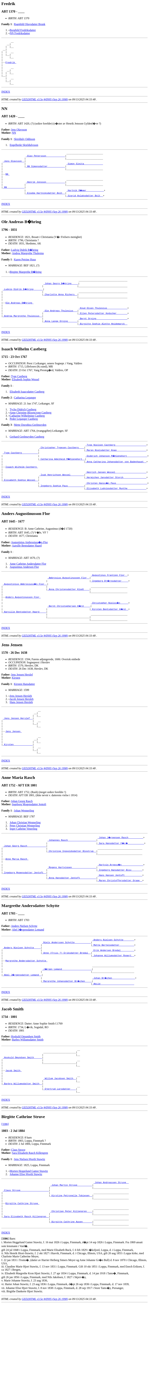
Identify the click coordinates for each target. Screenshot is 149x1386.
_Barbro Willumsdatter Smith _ (22, 1152)
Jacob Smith (13, 1136)
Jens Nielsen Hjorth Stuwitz (29, 1229)
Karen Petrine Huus (25, 276)
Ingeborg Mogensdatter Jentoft (29, 851)
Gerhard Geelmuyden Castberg (27, 461)
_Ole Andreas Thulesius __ (60, 332)
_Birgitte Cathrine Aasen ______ (71, 1300)
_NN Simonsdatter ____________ (45, 178)
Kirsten (16, 715)
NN (14, 141)
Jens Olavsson (19, 138)
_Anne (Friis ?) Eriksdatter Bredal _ (66, 1010)
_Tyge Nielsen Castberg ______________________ (115, 469)
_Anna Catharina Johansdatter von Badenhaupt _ (115, 488)
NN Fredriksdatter (20, 33)
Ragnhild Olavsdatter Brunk (29, 24)
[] (5, 1317)
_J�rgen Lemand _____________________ (67, 1029)
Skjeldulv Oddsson (24, 147)
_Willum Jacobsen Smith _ (59, 1145)
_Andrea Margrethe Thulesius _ (22, 338)
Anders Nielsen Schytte (24, 980)
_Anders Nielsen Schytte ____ (22, 1004)
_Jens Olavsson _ (13, 172)
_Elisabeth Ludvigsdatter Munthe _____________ (115, 520)
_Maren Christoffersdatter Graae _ (120, 934)
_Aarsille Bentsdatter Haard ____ (24, 648)
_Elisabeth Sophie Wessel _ (20, 510)
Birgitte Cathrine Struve (22, 1278)
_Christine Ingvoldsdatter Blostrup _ (71, 900)
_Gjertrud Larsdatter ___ (59, 1158)
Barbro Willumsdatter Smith (27, 1100)
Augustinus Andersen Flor (24, 598)
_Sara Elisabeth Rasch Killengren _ (26, 1293)
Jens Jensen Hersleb (21, 734)
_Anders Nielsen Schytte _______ (113, 994)
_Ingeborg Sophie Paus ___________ (61, 517)
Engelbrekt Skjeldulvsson (24, 153)
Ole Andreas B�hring (19, 323)
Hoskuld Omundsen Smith (26, 1097)
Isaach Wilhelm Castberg (21, 495)
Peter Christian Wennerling (25, 872)
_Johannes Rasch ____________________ (71, 887)
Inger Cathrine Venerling (23, 875)
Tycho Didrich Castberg (23, 434)
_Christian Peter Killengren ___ (71, 1287)
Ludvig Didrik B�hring (24, 267)
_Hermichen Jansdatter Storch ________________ (115, 507)
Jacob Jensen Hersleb (22, 737)
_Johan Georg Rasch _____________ (24, 893)
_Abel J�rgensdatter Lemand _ (22, 1035)
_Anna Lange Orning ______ (60, 345)
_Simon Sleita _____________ (84, 175)
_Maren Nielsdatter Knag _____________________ (115, 476)
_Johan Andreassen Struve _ (111, 1253)
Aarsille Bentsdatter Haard (27, 577)
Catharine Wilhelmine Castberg (27, 440)
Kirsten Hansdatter (24, 722)
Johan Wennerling (24, 857)
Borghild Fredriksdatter (23, 30)
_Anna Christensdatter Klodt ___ (68, 623)
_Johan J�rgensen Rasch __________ (121, 884)
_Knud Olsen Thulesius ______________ (103, 329)
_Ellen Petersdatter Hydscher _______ (103, 335)
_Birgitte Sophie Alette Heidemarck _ (103, 348)
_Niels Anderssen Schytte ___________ (66, 997)
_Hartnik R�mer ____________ (85, 206)
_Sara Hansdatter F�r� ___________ (121, 890)
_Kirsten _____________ (18, 789)
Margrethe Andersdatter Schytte (26, 1019)
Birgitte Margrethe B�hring (26, 289)
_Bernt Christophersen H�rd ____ (69, 642)
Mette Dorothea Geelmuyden (30, 449)
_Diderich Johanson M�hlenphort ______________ (116, 482)
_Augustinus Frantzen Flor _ (109, 607)
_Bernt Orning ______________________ (103, 342)
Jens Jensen (13, 774)
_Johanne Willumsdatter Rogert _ (113, 1013)
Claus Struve (18, 1219)
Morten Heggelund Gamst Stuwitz (29, 1241)
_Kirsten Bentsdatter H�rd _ (110, 645)
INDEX (5, 100)
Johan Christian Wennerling (25, 869)
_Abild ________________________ (113, 1044)
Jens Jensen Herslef (22, 712)
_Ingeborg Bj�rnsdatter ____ (110, 613)
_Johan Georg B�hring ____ (61, 301)
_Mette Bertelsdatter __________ (113, 1000)
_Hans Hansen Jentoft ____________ (120, 928)
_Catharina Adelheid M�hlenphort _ (62, 485)
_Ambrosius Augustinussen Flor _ (68, 610)
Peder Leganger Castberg (24, 443)
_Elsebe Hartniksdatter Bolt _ (45, 209)
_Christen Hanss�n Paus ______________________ (116, 513)
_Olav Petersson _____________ (45, 165)
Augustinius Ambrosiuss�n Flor (29, 574)
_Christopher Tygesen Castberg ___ (61, 473)
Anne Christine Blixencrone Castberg (30, 437)
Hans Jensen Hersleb (21, 740)
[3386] (5, 1194)
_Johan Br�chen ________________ (114, 1038)
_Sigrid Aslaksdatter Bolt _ (84, 212)
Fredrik (10, 67)
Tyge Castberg (19, 400)
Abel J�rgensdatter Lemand (28, 984)
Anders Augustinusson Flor (23, 632)
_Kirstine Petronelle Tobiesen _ (71, 1268)
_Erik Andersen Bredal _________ (113, 1007)
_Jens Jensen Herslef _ (18, 758)
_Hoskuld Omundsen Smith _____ (22, 1120)
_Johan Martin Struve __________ (71, 1256)
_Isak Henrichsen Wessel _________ (61, 504)
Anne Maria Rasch (16, 909)
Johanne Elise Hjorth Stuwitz (26, 1244)
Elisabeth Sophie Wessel (25, 404)
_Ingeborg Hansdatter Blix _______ (120, 922)
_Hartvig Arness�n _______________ (121, 915)
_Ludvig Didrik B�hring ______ (23, 307)
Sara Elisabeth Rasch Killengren (30, 1223)
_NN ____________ (13, 203)
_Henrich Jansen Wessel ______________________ (115, 501)
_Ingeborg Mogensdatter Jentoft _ (24, 925)
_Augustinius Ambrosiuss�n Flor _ (25, 616)
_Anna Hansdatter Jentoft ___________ (71, 931)
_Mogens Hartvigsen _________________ (71, 919)
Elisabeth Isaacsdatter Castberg (27, 416)
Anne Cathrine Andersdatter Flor (28, 595)
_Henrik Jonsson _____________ (45, 197)
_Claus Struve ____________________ (26, 1262)
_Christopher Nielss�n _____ (110, 638)
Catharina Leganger (25, 422)
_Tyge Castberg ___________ (20, 479)
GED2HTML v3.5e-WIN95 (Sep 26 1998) (45, 108)
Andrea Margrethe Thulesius (28, 270)
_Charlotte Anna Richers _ (60, 313)
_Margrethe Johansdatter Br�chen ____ (67, 1041)
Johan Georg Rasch (22, 848)
